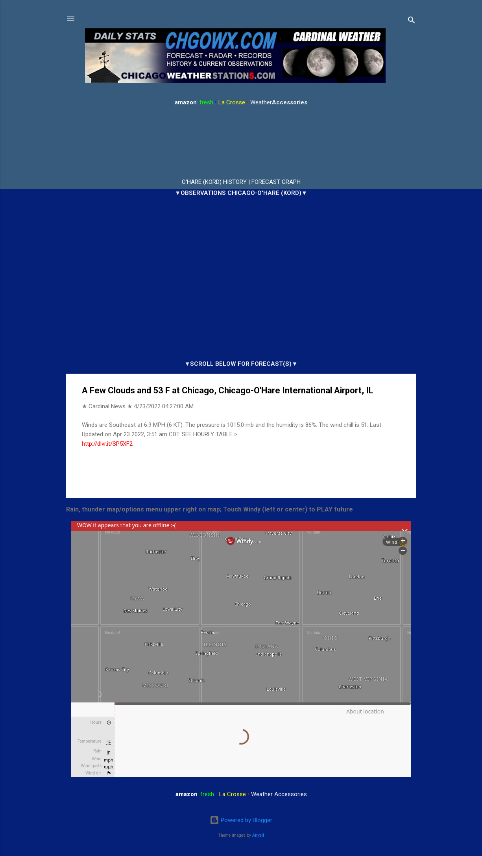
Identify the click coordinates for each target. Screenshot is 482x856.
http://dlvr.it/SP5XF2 (107, 443)
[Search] (411, 21)
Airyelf (258, 835)
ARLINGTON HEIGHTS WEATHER (241, 142)
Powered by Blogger (241, 820)
